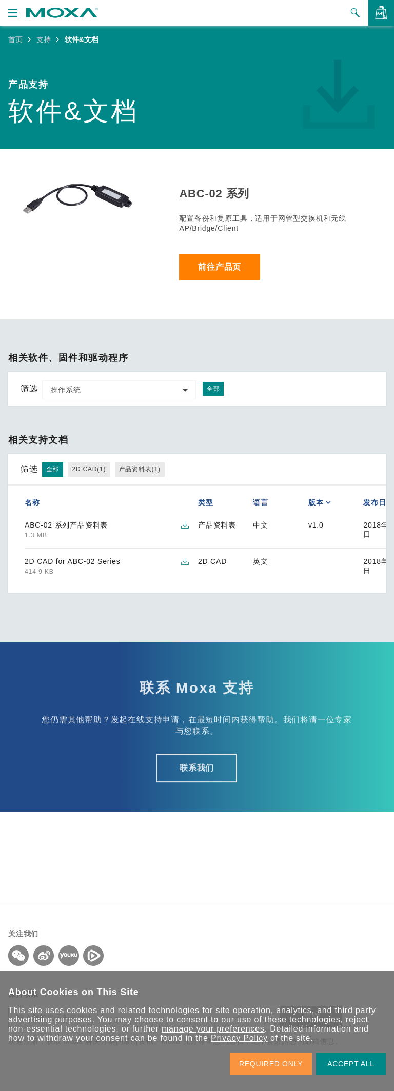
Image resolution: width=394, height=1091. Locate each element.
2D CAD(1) (89, 469)
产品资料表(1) (140, 469)
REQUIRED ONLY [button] (271, 1064)
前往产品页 (220, 267)
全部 (213, 388)
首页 (15, 39)
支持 (43, 39)
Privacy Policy (239, 1038)
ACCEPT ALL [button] (351, 1064)
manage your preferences (213, 1028)
